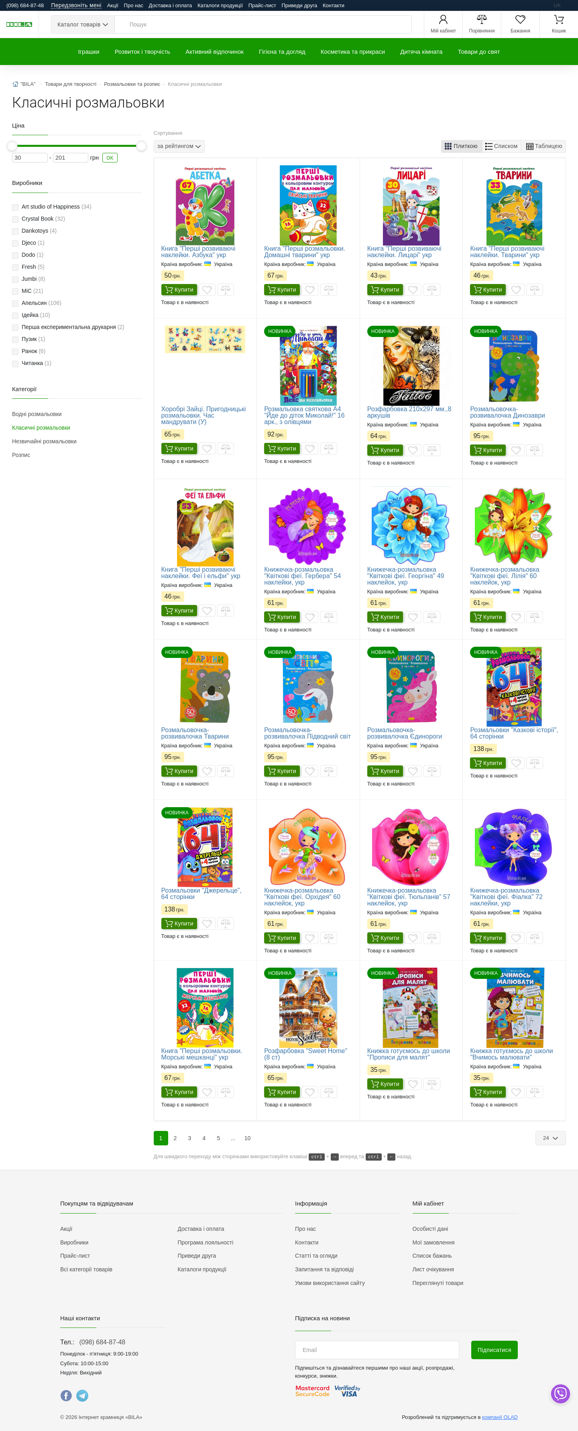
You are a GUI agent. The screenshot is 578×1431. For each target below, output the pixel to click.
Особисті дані (430, 1229)
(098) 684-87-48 (102, 1342)
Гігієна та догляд (282, 51)
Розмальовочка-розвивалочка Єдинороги (404, 733)
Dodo (32, 255)
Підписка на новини (322, 1318)
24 (547, 1138)
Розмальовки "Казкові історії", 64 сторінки (514, 733)
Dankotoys (39, 230)
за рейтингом (175, 146)
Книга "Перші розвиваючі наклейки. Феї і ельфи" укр (200, 572)
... (233, 1138)
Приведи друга (299, 5)
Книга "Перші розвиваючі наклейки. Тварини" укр (507, 251)
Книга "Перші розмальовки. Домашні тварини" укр (304, 251)
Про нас (133, 5)
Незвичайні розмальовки (44, 441)
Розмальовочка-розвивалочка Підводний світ (307, 733)
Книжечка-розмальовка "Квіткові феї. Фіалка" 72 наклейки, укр (506, 897)
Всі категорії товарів (86, 1269)
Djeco (33, 243)
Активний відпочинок (214, 51)
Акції (112, 5)
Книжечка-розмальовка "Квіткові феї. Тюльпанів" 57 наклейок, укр (408, 897)
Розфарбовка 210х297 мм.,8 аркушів (409, 412)
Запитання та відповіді (324, 1269)
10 (247, 1138)
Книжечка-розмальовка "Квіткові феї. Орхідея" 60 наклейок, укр (302, 897)
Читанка (36, 363)
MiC (32, 291)
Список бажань (432, 1255)
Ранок (33, 351)
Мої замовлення (434, 1242)
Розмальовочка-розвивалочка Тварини (195, 733)
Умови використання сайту (330, 1283)
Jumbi (33, 279)
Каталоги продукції (220, 5)
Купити (179, 289)
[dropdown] (560, 1394)
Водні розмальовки (37, 414)
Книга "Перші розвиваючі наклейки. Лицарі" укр (404, 251)
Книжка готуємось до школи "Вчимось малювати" (511, 1054)
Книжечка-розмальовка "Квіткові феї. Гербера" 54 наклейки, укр (302, 576)
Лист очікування (433, 1269)
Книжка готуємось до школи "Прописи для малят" (408, 1054)
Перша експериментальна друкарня (73, 327)
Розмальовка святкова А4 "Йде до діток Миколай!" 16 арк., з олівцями (304, 415)
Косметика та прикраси (353, 51)
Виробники (74, 1242)
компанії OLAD (500, 1417)
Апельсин (41, 303)
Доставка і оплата (170, 5)
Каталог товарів (78, 24)
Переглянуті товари (438, 1283)
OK (110, 158)
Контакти (333, 5)
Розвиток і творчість (142, 51)
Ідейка (36, 315)
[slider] (12, 145)
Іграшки (88, 51)
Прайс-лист (262, 5)
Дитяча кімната (421, 51)
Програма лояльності (206, 1242)
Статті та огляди (316, 1255)
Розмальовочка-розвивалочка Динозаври (507, 412)
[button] (461, 146)
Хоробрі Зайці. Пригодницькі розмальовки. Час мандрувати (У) (203, 415)
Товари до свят (479, 51)
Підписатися (494, 1350)
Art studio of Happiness (57, 206)
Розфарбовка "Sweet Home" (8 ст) (305, 1054)
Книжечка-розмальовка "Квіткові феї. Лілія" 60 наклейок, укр (504, 576)
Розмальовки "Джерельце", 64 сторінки (201, 893)
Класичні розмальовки (41, 427)
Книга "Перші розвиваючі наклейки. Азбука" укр (198, 251)
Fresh (33, 267)
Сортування (168, 133)
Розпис (21, 455)
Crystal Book (43, 218)
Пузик (33, 339)
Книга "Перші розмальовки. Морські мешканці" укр (201, 1054)
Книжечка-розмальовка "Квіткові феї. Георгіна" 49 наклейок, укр (405, 576)
